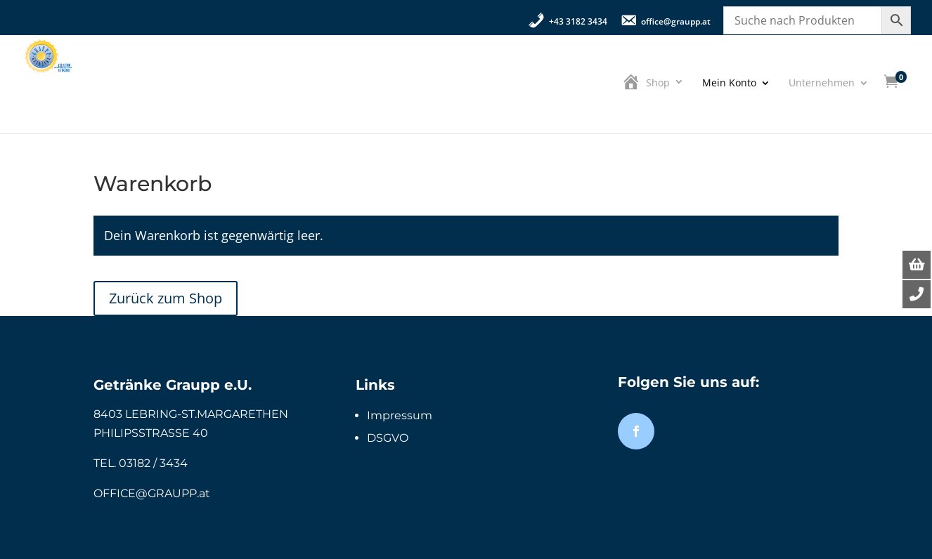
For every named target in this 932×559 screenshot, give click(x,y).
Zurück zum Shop (165, 298)
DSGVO (387, 438)
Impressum (399, 415)
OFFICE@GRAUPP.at (151, 493)
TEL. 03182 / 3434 (140, 463)
